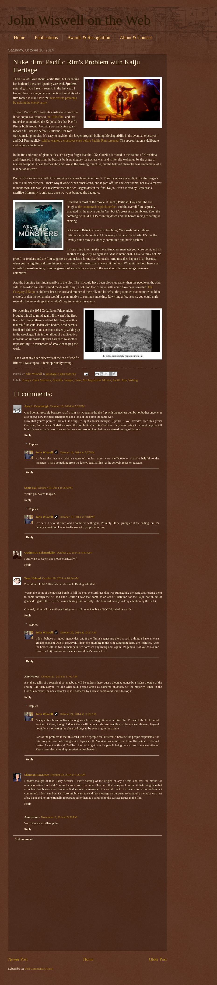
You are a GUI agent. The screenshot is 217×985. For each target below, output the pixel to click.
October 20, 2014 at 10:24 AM (60, 578)
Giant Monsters (41, 380)
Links (77, 380)
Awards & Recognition (88, 37)
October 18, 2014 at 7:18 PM (77, 517)
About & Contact (136, 37)
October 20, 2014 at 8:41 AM (74, 552)
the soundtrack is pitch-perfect (97, 207)
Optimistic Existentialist (39, 552)
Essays (27, 380)
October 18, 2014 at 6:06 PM (55, 487)
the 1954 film (55, 117)
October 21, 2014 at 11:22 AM (78, 714)
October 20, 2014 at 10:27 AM (78, 632)
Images (68, 380)
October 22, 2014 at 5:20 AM (67, 774)
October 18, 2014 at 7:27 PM (77, 452)
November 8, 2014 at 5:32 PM (59, 817)
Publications (46, 37)
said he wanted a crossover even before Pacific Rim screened (80, 140)
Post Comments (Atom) (39, 968)
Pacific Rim (120, 380)
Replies (33, 444)
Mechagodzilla (92, 380)
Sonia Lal (30, 487)
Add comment (23, 839)
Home (19, 37)
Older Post (158, 959)
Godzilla (57, 380)
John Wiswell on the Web (79, 20)
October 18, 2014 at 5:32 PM (67, 406)
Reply (28, 435)
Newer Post (18, 959)
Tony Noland (32, 578)
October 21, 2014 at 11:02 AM (59, 676)
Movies (106, 380)
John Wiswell (44, 452)
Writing (133, 380)
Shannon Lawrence (36, 774)
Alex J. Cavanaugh (36, 406)
